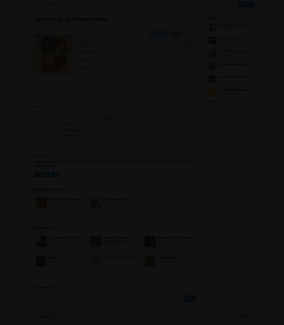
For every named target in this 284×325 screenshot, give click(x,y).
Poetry (37, 106)
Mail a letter (243, 316)
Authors (54, 4)
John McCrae (59, 190)
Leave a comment (187, 85)
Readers (65, 4)
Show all (215, 101)
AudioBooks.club (43, 316)
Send (190, 298)
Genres (42, 4)
